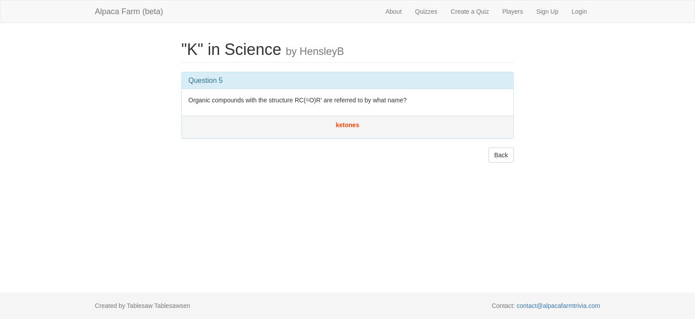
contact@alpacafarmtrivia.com (558, 305)
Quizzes (426, 11)
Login (579, 11)
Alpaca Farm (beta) (129, 11)
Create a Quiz (470, 11)
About (394, 11)
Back (501, 155)
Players (512, 11)
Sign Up (547, 11)
